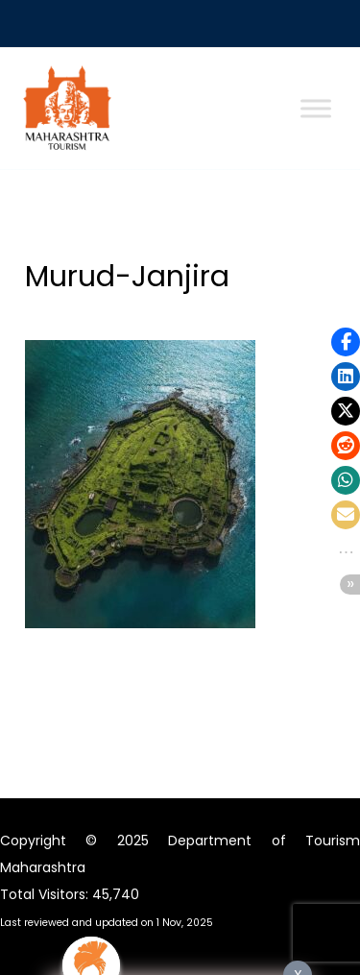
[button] (345, 342)
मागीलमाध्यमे (180, 695)
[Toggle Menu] (315, 109)
